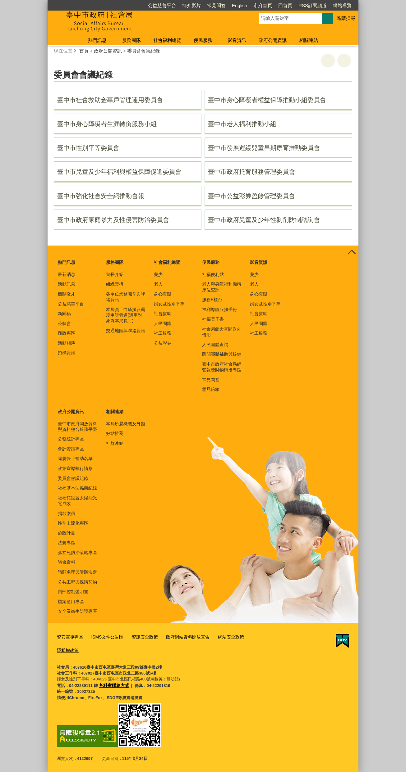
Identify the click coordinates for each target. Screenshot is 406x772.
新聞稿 (64, 313)
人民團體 (162, 323)
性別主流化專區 (73, 523)
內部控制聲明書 (73, 591)
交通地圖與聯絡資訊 (125, 330)
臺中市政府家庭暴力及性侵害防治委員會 (113, 219)
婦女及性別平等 (169, 303)
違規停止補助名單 (75, 458)
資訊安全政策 (139, 636)
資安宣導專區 (69, 636)
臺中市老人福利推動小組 (242, 123)
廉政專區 (66, 333)
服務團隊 (131, 40)
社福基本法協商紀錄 (77, 487)
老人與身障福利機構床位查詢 (221, 287)
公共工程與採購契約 (77, 582)
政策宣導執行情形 (75, 468)
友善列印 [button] (328, 60)
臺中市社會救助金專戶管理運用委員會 (110, 100)
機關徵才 (66, 293)
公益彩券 (162, 343)
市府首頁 (262, 5)
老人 (158, 284)
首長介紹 (114, 274)
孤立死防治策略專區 (77, 552)
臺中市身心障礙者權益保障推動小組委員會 (267, 100)
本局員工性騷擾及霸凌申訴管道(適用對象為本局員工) (125, 315)
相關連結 (308, 40)
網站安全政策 (221, 636)
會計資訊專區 (71, 448)
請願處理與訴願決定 (77, 572)
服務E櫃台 (212, 299)
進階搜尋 (346, 18)
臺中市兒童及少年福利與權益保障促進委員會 (119, 171)
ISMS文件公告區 (104, 636)
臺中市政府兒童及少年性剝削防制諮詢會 (264, 219)
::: (45, 2)
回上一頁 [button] (344, 60)
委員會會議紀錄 (143, 50)
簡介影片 (191, 5)
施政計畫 (66, 532)
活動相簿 (66, 343)
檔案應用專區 (71, 601)
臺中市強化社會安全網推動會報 (100, 195)
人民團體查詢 (215, 344)
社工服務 (162, 333)
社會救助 (162, 313)
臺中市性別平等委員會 (88, 147)
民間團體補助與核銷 (221, 354)
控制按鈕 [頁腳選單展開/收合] (351, 252)
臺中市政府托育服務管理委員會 (251, 171)
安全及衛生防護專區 (77, 611)
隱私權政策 (67, 649)
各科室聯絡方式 (113, 683)
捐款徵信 (66, 513)
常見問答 (216, 5)
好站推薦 (114, 433)
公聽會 (64, 323)
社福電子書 (213, 319)
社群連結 (114, 443)
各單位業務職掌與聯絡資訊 (125, 296)
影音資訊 (237, 40)
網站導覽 (342, 5)
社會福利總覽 (167, 40)
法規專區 (66, 542)
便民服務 (203, 40)
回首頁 (285, 5)
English (239, 5)
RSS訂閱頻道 (312, 5)
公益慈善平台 (162, 5)
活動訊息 (66, 284)
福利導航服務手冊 (219, 309)
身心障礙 (162, 293)
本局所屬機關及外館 (125, 423)
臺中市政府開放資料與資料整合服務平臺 (77, 426)
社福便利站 (213, 274)
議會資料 (66, 562)
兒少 (158, 274)
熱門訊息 (97, 40)
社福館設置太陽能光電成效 (77, 500)
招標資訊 (66, 352)
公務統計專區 (71, 438)
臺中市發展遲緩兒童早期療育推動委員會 (264, 147)
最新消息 (66, 274)
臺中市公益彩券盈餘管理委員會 (251, 195)
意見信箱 (210, 389)
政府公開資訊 (273, 40)
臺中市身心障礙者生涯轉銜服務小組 (107, 123)
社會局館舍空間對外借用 (221, 332)
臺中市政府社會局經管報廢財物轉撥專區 (221, 367)
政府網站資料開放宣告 (180, 636)
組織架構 (114, 284)
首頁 (84, 50)
